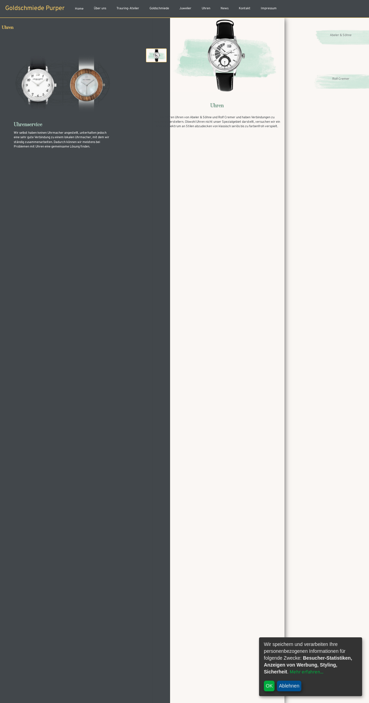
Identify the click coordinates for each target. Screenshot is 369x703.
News (224, 9)
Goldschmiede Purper (35, 8)
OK (269, 686)
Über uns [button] (100, 9)
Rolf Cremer (341, 79)
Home (79, 9)
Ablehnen (289, 686)
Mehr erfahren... (306, 672)
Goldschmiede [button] (159, 9)
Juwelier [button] (185, 9)
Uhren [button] (206, 9)
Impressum (269, 9)
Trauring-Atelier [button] (127, 9)
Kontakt (244, 9)
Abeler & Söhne (341, 35)
